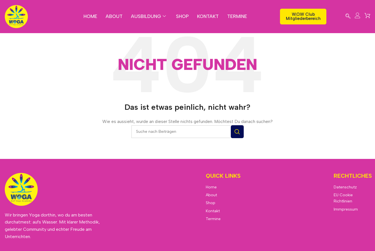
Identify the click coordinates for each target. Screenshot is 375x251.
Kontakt (208, 16)
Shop (182, 16)
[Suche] (187, 131)
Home (90, 16)
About (113, 16)
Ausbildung (148, 16)
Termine (238, 16)
